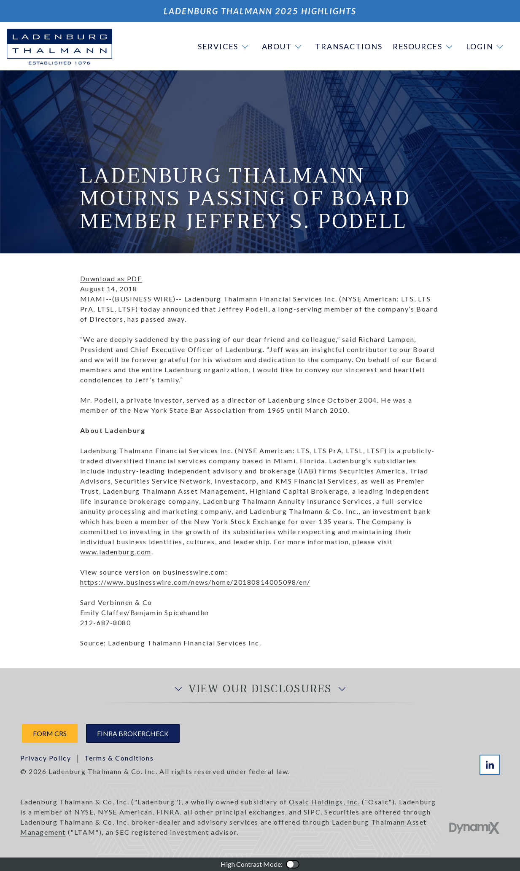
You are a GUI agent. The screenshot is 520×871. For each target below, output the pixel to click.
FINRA (168, 812)
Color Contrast (292, 864)
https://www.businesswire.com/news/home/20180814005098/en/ (195, 582)
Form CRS (50, 733)
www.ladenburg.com (115, 552)
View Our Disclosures (260, 689)
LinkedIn (490, 765)
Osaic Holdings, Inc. (324, 802)
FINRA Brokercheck (133, 733)
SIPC (312, 812)
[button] (225, 46)
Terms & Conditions (119, 758)
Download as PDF (111, 278)
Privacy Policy (45, 758)
